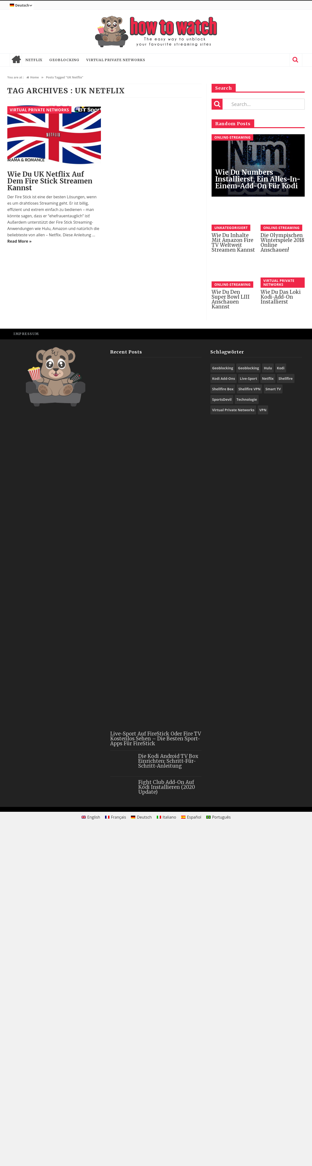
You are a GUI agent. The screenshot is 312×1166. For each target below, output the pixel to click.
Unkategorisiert (231, 227)
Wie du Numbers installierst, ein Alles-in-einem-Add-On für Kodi (258, 179)
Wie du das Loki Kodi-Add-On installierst (281, 633)
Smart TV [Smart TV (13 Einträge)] (273, 725)
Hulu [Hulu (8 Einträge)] (268, 704)
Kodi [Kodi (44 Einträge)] (280, 704)
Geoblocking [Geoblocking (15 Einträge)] (248, 704)
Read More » (19, 241)
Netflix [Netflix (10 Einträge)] (268, 714)
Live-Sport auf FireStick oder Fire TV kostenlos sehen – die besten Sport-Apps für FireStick (155, 1074)
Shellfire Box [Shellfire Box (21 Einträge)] (223, 725)
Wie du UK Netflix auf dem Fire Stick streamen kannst (49, 181)
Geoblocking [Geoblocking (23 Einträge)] (222, 704)
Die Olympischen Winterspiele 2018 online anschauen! (282, 578)
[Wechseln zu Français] (115, 1153)
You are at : (15, 77)
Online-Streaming (232, 137)
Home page (16, 60)
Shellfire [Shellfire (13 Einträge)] (286, 714)
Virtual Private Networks (115, 60)
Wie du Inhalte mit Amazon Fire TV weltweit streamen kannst (233, 242)
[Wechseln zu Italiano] (166, 1153)
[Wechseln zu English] (91, 1153)
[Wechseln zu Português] (218, 1153)
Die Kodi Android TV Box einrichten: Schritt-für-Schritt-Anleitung (168, 1097)
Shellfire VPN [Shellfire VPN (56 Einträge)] (249, 725)
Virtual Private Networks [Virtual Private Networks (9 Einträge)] (233, 746)
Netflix (33, 60)
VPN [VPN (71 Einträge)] (262, 746)
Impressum (26, 670)
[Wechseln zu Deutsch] (141, 1153)
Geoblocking (64, 60)
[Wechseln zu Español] (191, 1153)
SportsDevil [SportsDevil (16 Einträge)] (222, 735)
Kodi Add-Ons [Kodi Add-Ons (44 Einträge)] (223, 714)
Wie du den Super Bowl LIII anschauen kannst (231, 635)
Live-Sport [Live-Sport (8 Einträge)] (248, 714)
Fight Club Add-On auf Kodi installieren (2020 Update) (166, 1123)
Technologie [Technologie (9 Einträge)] (246, 735)
